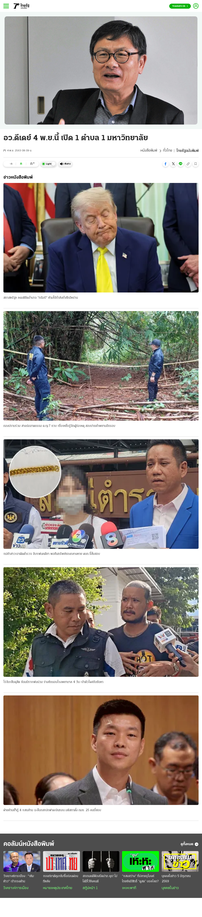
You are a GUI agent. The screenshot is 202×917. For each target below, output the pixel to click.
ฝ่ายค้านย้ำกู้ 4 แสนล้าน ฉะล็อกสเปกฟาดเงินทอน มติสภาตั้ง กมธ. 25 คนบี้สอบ (52, 810)
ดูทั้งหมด (190, 845)
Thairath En (180, 6)
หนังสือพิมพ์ (148, 151)
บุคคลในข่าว (170, 888)
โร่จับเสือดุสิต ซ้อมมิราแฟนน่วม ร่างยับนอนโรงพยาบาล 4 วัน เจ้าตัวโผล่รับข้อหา (53, 682)
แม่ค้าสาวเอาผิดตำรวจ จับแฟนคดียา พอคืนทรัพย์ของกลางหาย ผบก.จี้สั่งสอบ (51, 554)
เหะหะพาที (129, 888)
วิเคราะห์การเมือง (15, 888)
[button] (166, 164)
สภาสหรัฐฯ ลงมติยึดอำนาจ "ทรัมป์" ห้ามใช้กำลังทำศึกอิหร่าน (40, 298)
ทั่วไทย (167, 151)
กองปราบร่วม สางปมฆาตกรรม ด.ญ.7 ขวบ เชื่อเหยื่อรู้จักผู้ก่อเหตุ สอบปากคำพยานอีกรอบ (59, 426)
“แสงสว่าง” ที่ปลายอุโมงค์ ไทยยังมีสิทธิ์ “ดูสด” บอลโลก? (140, 879)
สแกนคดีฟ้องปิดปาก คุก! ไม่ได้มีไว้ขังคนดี (100, 879)
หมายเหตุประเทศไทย (57, 888)
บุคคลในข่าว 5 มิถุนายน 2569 (176, 879)
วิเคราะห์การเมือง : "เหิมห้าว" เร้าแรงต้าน (18, 879)
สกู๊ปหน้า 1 (90, 888)
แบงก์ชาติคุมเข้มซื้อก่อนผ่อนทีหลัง (60, 879)
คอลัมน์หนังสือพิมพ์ (30, 844)
